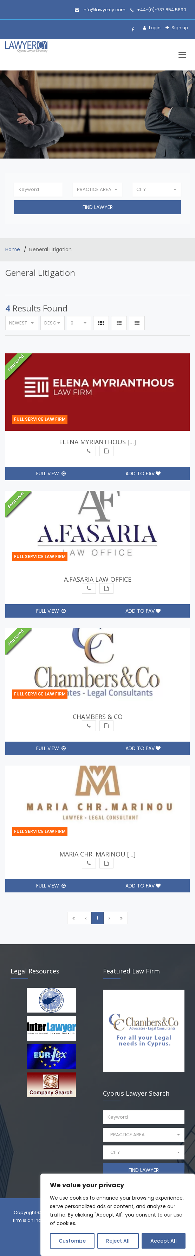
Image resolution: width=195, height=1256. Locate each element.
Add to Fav (143, 473)
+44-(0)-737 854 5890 (158, 10)
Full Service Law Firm (40, 419)
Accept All (163, 1240)
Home (13, 249)
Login (154, 28)
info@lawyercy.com (100, 10)
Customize (72, 1240)
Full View (51, 473)
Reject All (118, 1240)
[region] (117, 1215)
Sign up (179, 28)
